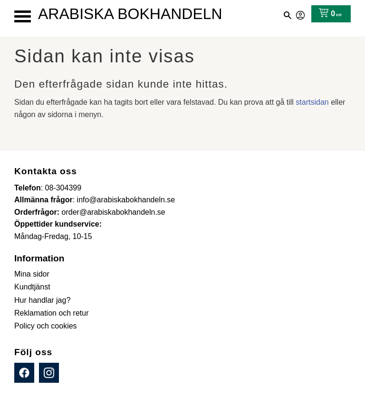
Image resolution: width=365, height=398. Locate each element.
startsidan (312, 102)
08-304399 (63, 188)
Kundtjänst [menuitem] (32, 287)
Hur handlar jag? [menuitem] (42, 300)
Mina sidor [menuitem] (31, 274)
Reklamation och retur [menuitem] (51, 313)
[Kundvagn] (328, 14)
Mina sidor (301, 13)
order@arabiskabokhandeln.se (113, 212)
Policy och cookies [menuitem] (45, 326)
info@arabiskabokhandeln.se (126, 200)
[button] (22, 16)
